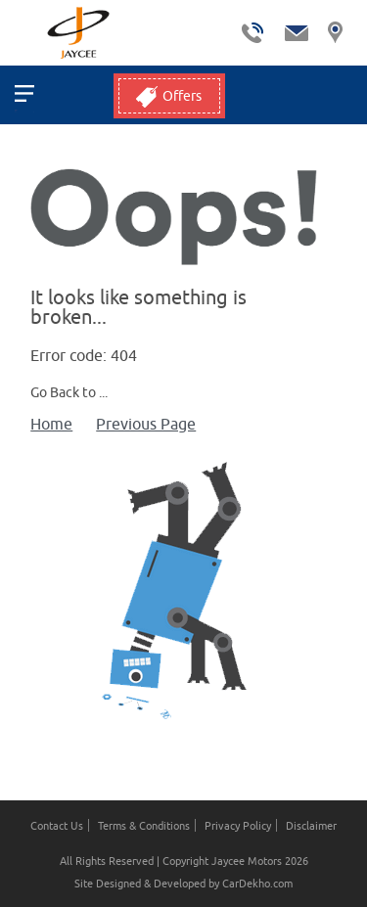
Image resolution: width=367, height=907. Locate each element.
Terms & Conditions (144, 825)
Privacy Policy (238, 825)
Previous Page (146, 423)
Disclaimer (311, 825)
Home (51, 423)
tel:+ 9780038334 (252, 33)
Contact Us (56, 825)
